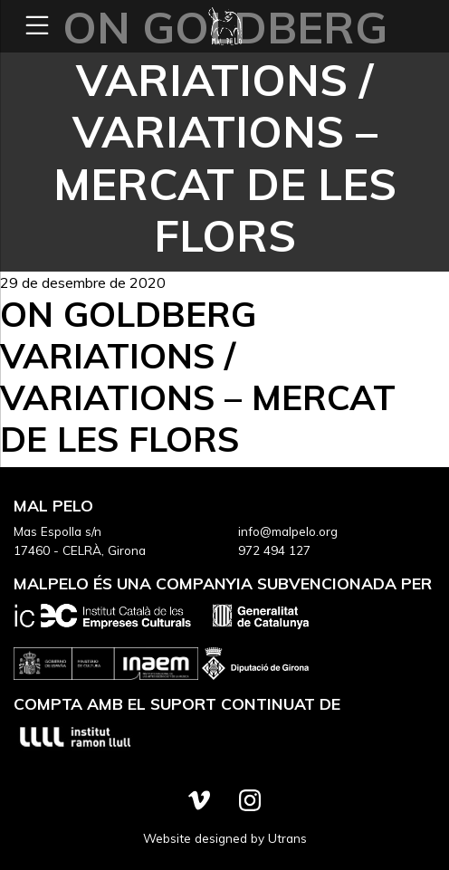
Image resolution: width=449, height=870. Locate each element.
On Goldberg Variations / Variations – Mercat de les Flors (198, 376)
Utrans (287, 838)
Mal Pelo (224, 26)
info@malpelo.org (288, 531)
